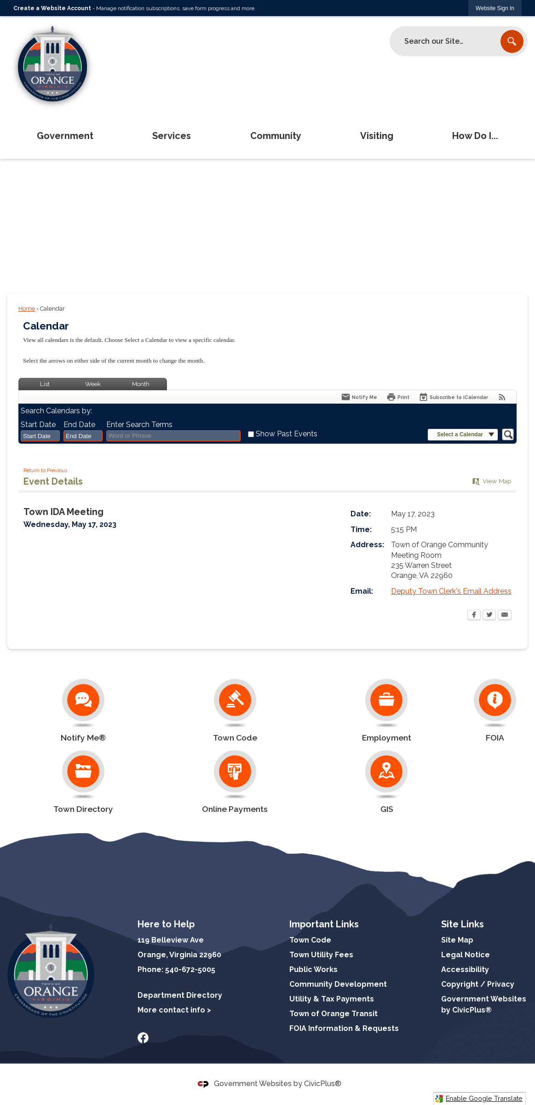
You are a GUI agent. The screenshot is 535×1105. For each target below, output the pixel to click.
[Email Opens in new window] (505, 616)
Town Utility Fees (321, 954)
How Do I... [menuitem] (475, 135)
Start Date (38, 424)
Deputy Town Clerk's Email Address (451, 591)
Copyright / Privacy (477, 984)
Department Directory (180, 995)
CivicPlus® (322, 1083)
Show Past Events (286, 433)
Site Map (457, 940)
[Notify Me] (359, 397)
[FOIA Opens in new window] (495, 710)
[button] (511, 41)
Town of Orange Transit (333, 1013)
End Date (79, 424)
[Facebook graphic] (143, 1037)
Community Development (338, 984)
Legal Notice (465, 954)
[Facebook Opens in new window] (474, 616)
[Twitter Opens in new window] (489, 616)
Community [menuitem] (275, 135)
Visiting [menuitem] (376, 135)
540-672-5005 (190, 969)
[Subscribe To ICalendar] (453, 397)
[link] (495, 8)
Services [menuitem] (171, 135)
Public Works (313, 969)
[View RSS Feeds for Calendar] (502, 397)
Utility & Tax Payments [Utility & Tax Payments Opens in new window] (331, 999)
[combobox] (40, 436)
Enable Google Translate (479, 1098)
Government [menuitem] (65, 135)
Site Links (462, 924)
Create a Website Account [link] (52, 8)
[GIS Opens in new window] (387, 782)
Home (26, 308)
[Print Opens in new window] (397, 397)
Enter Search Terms (139, 424)
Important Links (324, 924)
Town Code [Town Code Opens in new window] (310, 940)
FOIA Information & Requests (344, 1028)
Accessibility (465, 969)
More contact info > (174, 1010)
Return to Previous (45, 470)
